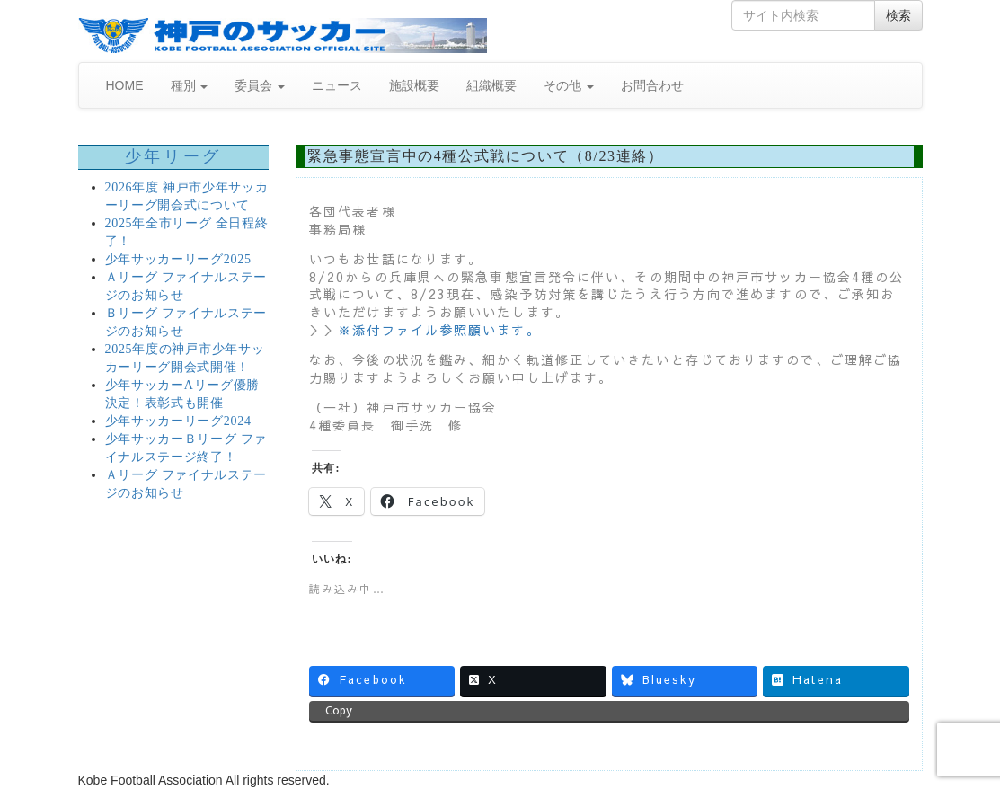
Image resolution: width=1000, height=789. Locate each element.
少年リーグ (173, 156)
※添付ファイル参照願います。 (439, 330)
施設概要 (414, 85)
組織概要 (491, 85)
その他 (569, 85)
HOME (125, 85)
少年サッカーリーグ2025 (178, 259)
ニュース (337, 85)
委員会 (260, 85)
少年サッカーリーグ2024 (178, 421)
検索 (898, 15)
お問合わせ (652, 85)
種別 (189, 85)
